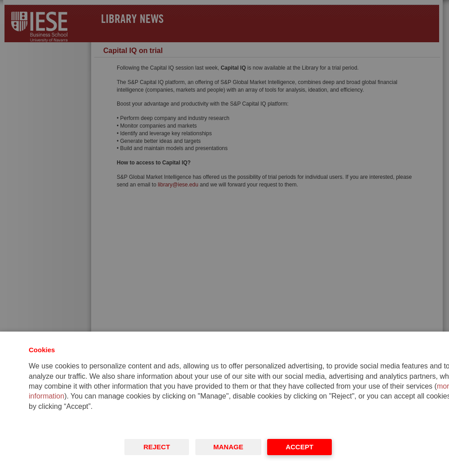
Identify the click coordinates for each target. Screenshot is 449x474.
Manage (228, 447)
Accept (299, 447)
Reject (156, 447)
